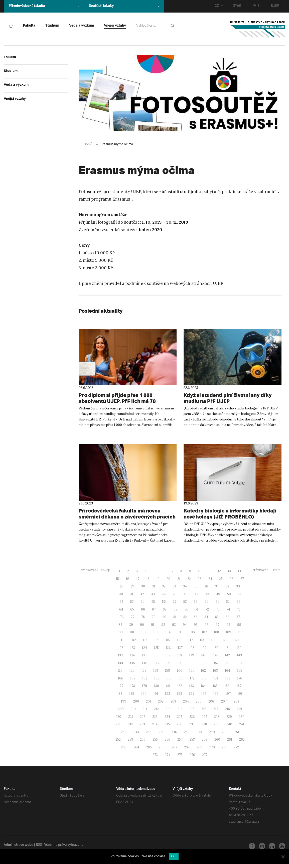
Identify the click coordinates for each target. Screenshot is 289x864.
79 (154, 617)
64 (121, 609)
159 (167, 670)
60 (207, 601)
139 (191, 655)
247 (187, 732)
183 (191, 685)
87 (238, 617)
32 (164, 586)
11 (209, 571)
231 (118, 724)
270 (212, 747)
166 (120, 678)
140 (203, 655)
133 (120, 655)
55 (153, 601)
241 (241, 724)
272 (236, 747)
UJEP (275, 6)
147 (156, 663)
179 (144, 685)
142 (227, 655)
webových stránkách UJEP (196, 283)
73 (217, 609)
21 (178, 578)
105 (180, 632)
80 (164, 617)
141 (215, 655)
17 (137, 578)
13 (229, 571)
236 (179, 724)
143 (239, 655)
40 (121, 594)
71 (196, 609)
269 (199, 747)
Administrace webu (19, 845)
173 (204, 678)
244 (149, 732)
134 (132, 655)
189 (131, 693)
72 (207, 609)
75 (239, 609)
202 (161, 701)
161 (191, 670)
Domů (88, 144)
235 (167, 724)
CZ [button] (217, 6)
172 (192, 678)
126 (168, 647)
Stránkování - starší (265, 570)
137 (168, 655)
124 (144, 647)
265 (149, 747)
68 (165, 609)
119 (213, 640)
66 (143, 609)
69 (176, 609)
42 (142, 594)
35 (195, 586)
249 (212, 732)
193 (179, 693)
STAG (236, 6)
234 (155, 724)
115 (168, 640)
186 (227, 685)
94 (185, 624)
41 (131, 594)
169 (157, 678)
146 (144, 663)
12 (219, 571)
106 (192, 632)
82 (185, 617)
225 (179, 716)
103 (155, 632)
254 (143, 739)
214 (180, 709)
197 (228, 693)
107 (204, 632)
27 (242, 578)
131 (227, 647)
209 (121, 709)
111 (123, 640)
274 (167, 754)
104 (168, 632)
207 (224, 701)
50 (229, 594)
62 (228, 601)
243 (136, 732)
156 (131, 670)
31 (153, 586)
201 (148, 701)
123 (132, 647)
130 (215, 647)
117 (191, 640)
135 (144, 655)
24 (210, 578)
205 (198, 701)
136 (156, 655)
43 (153, 594)
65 (132, 609)
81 (174, 617)
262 (242, 739)
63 (238, 601)
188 (119, 693)
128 (192, 647)
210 (133, 709)
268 (187, 747)
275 (180, 754)
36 (206, 586)
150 (193, 663)
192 (167, 693)
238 (204, 724)
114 (156, 640)
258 (192, 739)
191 (156, 693)
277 (204, 754)
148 (168, 663)
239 (216, 724)
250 (224, 732)
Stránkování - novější (95, 570)
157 (143, 670)
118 (202, 640)
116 (179, 640)
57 (174, 601)
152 (216, 663)
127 (180, 647)
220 (118, 716)
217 (215, 709)
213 (168, 709)
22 (189, 578)
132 (239, 647)
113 (145, 640)
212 (156, 709)
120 (225, 640)
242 (123, 732)
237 (192, 724)
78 (143, 617)
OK (173, 856)
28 (121, 586)
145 (132, 663)
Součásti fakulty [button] (124, 6)
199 (123, 701)
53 (132, 601)
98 (228, 624)
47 (196, 594)
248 (199, 732)
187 (239, 685)
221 (130, 716)
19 (158, 578)
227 (204, 716)
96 (207, 624)
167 (132, 678)
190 (144, 693)
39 (238, 586)
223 (155, 716)
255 (155, 739)
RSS (39, 845)
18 (147, 578)
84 (206, 617)
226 (192, 716)
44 (164, 594)
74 (228, 609)
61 (217, 601)
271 (224, 747)
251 (236, 732)
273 (155, 754)
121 (237, 640)
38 (227, 586)
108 (216, 632)
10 (199, 571)
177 (120, 685)
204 (186, 701)
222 (142, 716)
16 (127, 578)
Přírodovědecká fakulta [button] (44, 6)
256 (167, 739)
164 (227, 670)
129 (203, 647)
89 (131, 624)
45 (175, 594)
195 (203, 693)
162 (203, 670)
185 (215, 685)
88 (120, 624)
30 (143, 586)
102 (143, 632)
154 (239, 663)
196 (216, 693)
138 (179, 655)
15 (117, 578)
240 (229, 724)
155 (120, 670)
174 (215, 678)
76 (122, 617)
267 (174, 747)
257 (180, 739)
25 (221, 578)
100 (120, 632)
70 (186, 609)
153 (228, 663)
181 (168, 685)
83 (195, 617)
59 (196, 601)
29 (132, 586)
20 (168, 578)
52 (121, 601)
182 (179, 685)
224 (167, 716)
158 (155, 670)
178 (132, 685)
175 (227, 678)
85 (217, 617)
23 (199, 578)
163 (215, 670)
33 (174, 586)
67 (154, 609)
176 (239, 678)
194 (191, 693)
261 (229, 739)
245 (161, 732)
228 (216, 716)
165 (239, 670)
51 (239, 594)
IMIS (255, 6)
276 (192, 754)
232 (130, 724)
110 (240, 632)
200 (136, 701)
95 (196, 624)
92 (163, 624)
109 (228, 632)
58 (185, 601)
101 (132, 632)
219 (239, 709)
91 (152, 624)
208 (236, 701)
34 (185, 586)
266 (162, 747)
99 (239, 624)
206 (211, 701)
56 (164, 601)
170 (169, 678)
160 (179, 670)
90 (142, 624)
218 (227, 709)
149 (181, 663)
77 (132, 617)
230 (241, 716)
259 (204, 739)
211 (145, 709)
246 (174, 732)
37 (217, 586)
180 (156, 685)
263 (123, 747)
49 (218, 594)
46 (186, 594)
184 (203, 685)
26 (231, 578)
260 (217, 739)
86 (227, 617)
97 (217, 624)
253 (130, 739)
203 (173, 701)
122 (120, 647)
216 (203, 709)
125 (156, 647)
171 (181, 678)
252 (118, 739)
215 (192, 709)
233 (142, 724)
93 (174, 624)
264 (136, 747)
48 (207, 594)
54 (142, 601)
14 (239, 571)
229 (229, 716)
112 (134, 640)
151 (205, 663)
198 (240, 693)
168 (144, 678)
